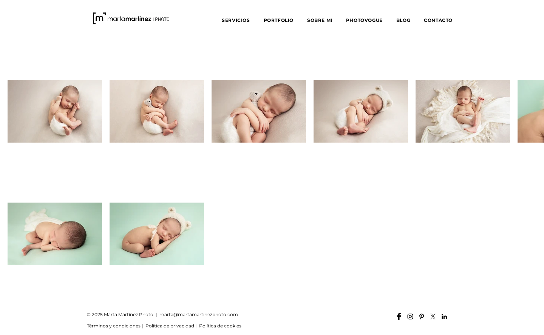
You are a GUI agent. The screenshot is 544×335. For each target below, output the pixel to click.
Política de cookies (220, 326)
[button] (235, 20)
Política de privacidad (169, 326)
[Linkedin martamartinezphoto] (444, 316)
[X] (433, 316)
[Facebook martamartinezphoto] (399, 316)
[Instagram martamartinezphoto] (410, 316)
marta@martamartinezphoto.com (198, 314)
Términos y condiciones (114, 326)
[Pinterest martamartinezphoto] (421, 316)
